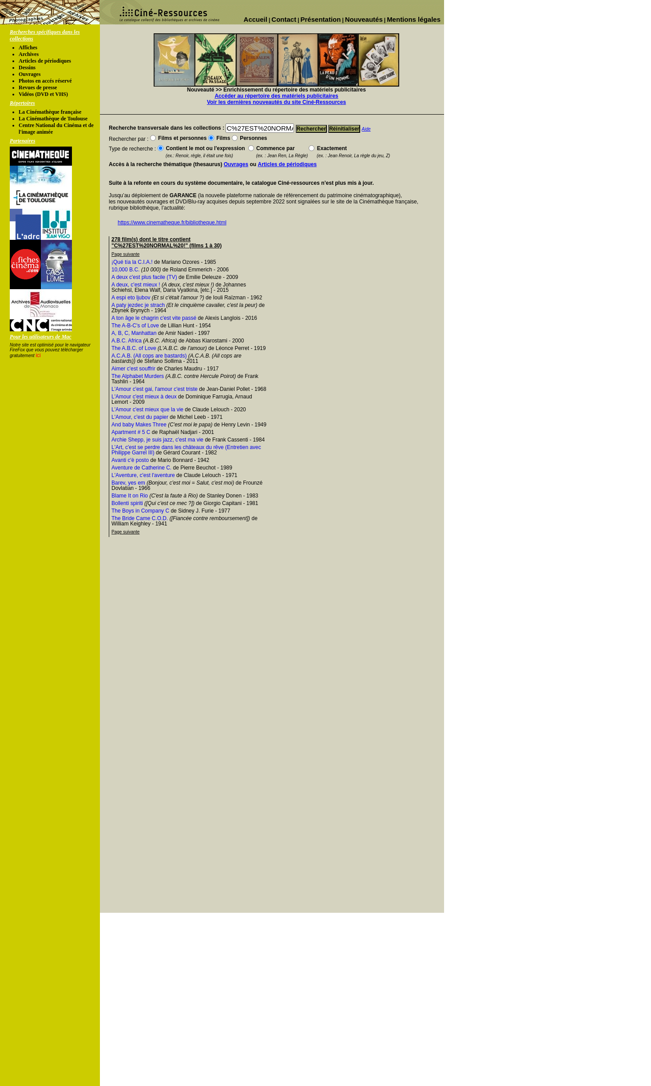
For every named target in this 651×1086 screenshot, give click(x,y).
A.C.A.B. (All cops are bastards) (149, 356)
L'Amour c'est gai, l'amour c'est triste (154, 389)
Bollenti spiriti (127, 503)
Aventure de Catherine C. (141, 468)
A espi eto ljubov (130, 297)
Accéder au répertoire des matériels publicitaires (276, 96)
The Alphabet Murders (137, 376)
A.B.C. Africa (126, 341)
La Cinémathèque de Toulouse (53, 118)
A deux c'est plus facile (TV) (144, 277)
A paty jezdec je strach (138, 305)
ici (38, 355)
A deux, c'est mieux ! (135, 285)
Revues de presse (38, 87)
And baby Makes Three (139, 425)
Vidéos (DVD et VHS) (43, 94)
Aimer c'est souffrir (133, 369)
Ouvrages (29, 74)
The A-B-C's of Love (135, 325)
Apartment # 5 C (130, 432)
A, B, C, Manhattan (133, 333)
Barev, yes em (128, 483)
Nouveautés (364, 19)
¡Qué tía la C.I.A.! (132, 262)
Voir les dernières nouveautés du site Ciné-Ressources (276, 102)
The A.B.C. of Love (133, 348)
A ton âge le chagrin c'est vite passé (153, 318)
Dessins (27, 67)
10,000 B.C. (125, 270)
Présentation (321, 19)
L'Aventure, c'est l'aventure (143, 475)
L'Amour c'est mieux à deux (144, 397)
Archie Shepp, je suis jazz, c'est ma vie (157, 440)
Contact (283, 19)
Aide (366, 129)
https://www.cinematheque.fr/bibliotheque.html (172, 222)
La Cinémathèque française (50, 112)
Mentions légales (414, 19)
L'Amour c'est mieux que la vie (147, 409)
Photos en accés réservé (45, 81)
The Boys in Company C (140, 511)
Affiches (28, 47)
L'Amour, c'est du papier (139, 417)
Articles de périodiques (45, 61)
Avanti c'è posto (130, 460)
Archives (29, 54)
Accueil (255, 19)
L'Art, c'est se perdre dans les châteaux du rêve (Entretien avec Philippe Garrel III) (186, 450)
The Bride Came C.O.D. (139, 518)
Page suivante (125, 254)
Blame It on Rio (129, 496)
